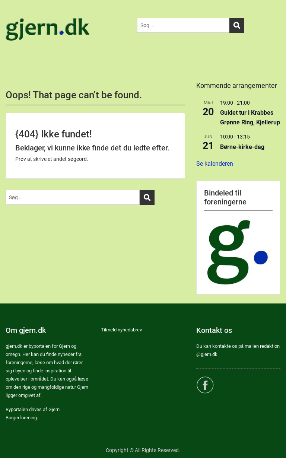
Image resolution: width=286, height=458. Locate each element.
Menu (13, 12)
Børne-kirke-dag (242, 146)
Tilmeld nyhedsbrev (121, 330)
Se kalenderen (214, 163)
